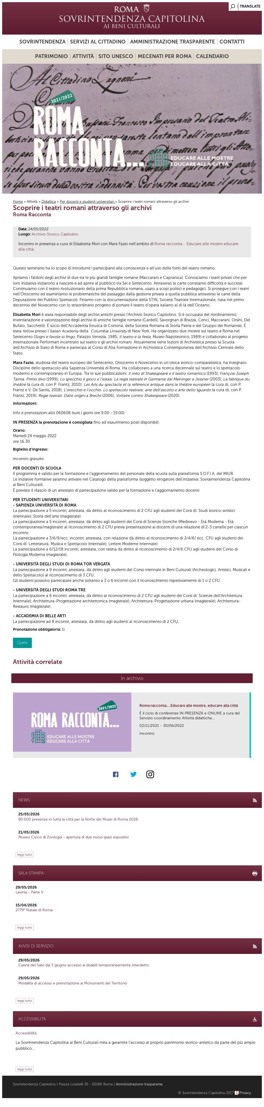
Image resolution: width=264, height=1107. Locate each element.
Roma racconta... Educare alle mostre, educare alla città (188, 705)
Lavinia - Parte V (29, 892)
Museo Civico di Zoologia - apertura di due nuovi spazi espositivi (73, 837)
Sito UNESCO (115, 56)
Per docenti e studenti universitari (87, 202)
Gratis (22, 642)
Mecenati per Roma (164, 56)
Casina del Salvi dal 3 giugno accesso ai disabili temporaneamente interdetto (83, 965)
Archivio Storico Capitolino (55, 234)
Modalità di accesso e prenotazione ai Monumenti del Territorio (72, 983)
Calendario (212, 56)
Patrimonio (51, 56)
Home (18, 202)
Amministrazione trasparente (172, 42)
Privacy (245, 1093)
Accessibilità (26, 1033)
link (247, 752)
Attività (83, 56)
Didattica (49, 202)
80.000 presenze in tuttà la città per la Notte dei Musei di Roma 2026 (78, 819)
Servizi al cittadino (98, 42)
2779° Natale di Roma (34, 910)
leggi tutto (24, 854)
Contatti (232, 42)
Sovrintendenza (42, 42)
